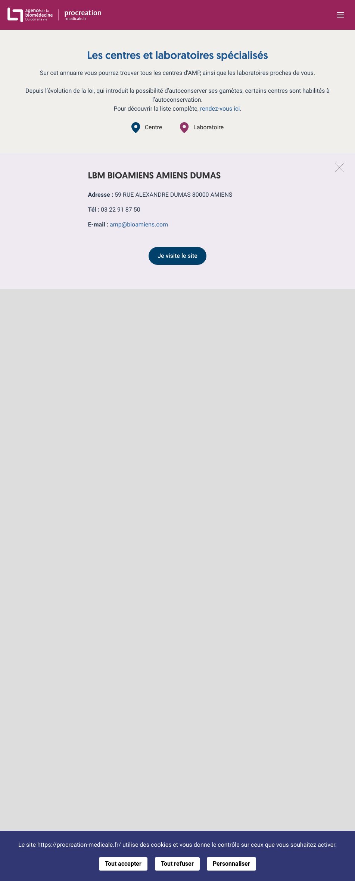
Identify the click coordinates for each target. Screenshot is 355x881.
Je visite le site (177, 255)
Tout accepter (123, 863)
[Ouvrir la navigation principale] (340, 15)
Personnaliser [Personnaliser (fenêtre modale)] (231, 863)
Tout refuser (177, 863)
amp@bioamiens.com (139, 224)
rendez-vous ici (220, 108)
